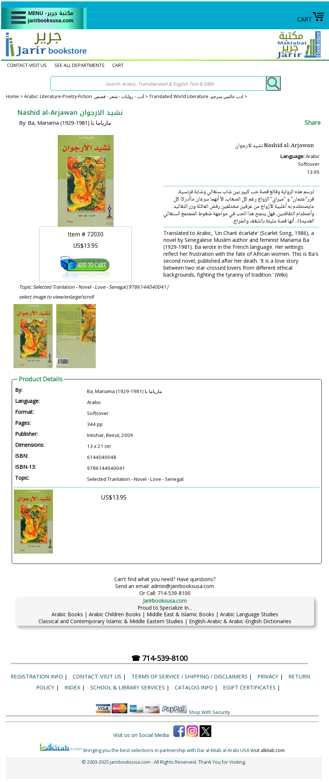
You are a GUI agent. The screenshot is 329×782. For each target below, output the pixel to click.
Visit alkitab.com (267, 750)
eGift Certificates (249, 687)
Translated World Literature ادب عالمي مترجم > (198, 96)
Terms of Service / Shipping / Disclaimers (189, 676)
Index (72, 687)
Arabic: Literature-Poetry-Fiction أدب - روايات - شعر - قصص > (86, 96)
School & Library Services (127, 687)
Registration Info (37, 676)
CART (311, 19)
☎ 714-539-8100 (159, 658)
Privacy (268, 676)
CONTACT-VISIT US (27, 65)
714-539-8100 (174, 593)
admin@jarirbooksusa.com (182, 586)
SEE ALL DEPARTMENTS (79, 65)
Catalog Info (194, 687)
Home (12, 96)
